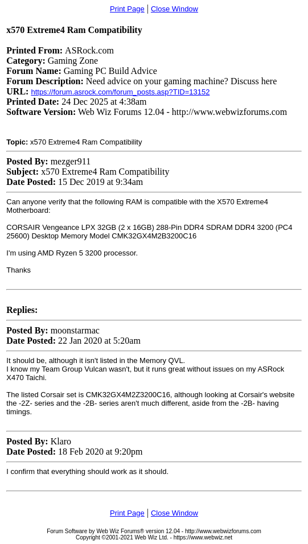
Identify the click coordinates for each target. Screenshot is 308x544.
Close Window (174, 9)
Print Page (127, 9)
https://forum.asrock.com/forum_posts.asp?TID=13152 (120, 92)
